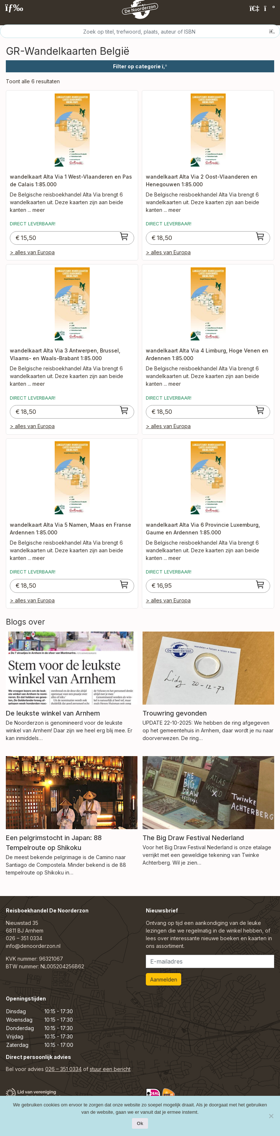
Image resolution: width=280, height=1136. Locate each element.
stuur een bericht (110, 1069)
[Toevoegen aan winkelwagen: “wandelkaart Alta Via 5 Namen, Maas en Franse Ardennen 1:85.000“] (124, 584)
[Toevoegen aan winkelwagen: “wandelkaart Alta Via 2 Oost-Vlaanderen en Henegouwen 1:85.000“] (260, 236)
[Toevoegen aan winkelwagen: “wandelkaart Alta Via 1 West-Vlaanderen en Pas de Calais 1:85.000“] (124, 236)
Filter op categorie (140, 66)
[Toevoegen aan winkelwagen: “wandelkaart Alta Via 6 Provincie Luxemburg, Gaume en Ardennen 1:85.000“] (260, 584)
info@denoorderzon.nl (33, 946)
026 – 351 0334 (24, 938)
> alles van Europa (32, 252)
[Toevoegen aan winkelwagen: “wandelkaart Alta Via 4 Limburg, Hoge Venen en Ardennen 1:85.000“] (260, 410)
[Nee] (271, 1116)
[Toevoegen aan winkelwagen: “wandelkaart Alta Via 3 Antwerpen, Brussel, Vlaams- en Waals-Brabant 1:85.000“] (124, 410)
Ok (140, 1123)
